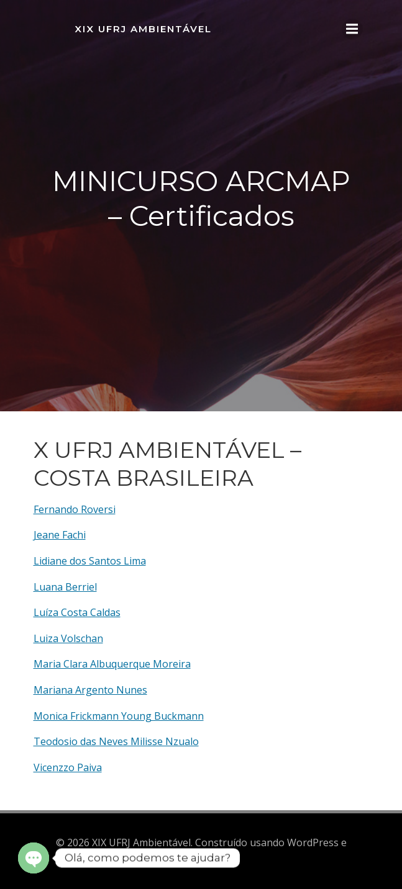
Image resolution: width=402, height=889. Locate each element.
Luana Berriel (65, 587)
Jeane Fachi (60, 535)
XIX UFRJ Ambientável (143, 29)
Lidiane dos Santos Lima (90, 561)
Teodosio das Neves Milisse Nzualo (116, 741)
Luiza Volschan (68, 638)
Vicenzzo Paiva (68, 767)
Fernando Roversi (75, 509)
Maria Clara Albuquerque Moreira (112, 664)
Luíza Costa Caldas (77, 612)
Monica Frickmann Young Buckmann (119, 716)
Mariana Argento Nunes (90, 690)
